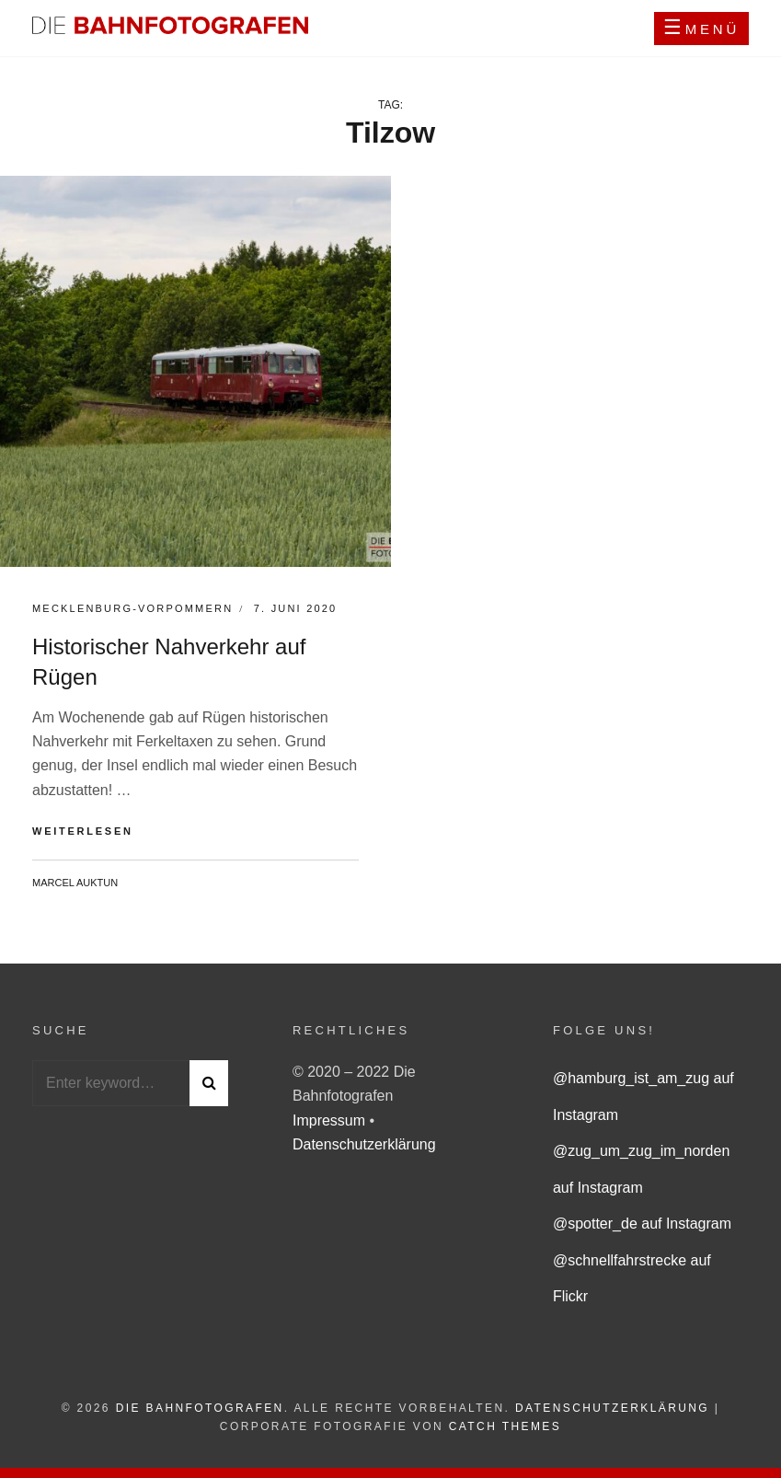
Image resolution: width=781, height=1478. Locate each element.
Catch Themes (505, 1426)
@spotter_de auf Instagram (642, 1223)
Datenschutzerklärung (364, 1144)
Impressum (331, 1120)
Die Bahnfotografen (200, 1408)
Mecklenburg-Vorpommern (132, 608)
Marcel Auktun (75, 882)
